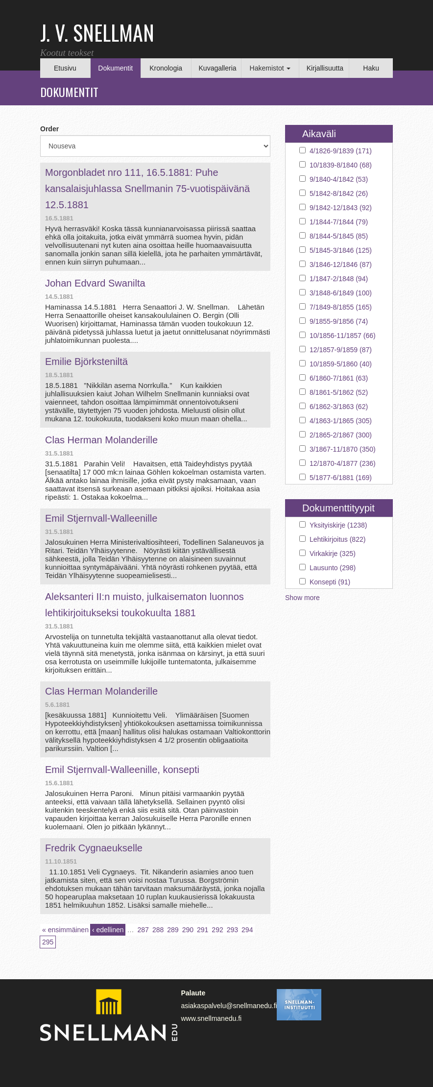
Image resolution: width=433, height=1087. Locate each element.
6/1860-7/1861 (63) (339, 378)
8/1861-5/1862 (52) (339, 392)
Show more (302, 598)
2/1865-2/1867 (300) (341, 435)
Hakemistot (270, 68)
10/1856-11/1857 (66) (343, 335)
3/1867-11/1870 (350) (343, 449)
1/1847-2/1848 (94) (339, 279)
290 (187, 930)
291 (202, 930)
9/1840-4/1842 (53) (339, 179)
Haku (371, 68)
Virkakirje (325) (333, 553)
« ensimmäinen (65, 930)
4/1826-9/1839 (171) (341, 151)
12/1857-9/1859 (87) (341, 350)
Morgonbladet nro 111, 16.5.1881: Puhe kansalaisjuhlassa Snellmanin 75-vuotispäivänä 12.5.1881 (147, 188)
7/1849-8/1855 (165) (341, 307)
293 (232, 930)
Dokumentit (115, 68)
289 (172, 930)
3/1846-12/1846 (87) (341, 264)
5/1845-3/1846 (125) (341, 250)
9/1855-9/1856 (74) (339, 321)
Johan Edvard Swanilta (95, 283)
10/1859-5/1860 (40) (341, 364)
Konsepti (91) (330, 582)
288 (158, 930)
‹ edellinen (108, 930)
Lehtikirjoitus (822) (337, 539)
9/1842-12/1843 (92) (341, 208)
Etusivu (65, 68)
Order (49, 129)
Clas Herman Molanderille (101, 440)
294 (247, 930)
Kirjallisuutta (325, 68)
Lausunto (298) (333, 568)
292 (217, 930)
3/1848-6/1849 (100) (341, 293)
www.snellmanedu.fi (211, 1018)
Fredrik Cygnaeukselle (94, 848)
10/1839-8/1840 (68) (341, 165)
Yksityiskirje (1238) (338, 525)
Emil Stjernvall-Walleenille (101, 518)
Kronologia (165, 68)
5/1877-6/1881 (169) (341, 478)
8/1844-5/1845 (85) (339, 236)
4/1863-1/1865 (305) (341, 421)
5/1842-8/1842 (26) (339, 193)
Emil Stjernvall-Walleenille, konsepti (122, 769)
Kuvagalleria (218, 68)
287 (143, 930)
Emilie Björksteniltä (86, 361)
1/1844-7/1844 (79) (339, 222)
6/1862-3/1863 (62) (339, 407)
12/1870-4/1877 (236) (343, 463)
